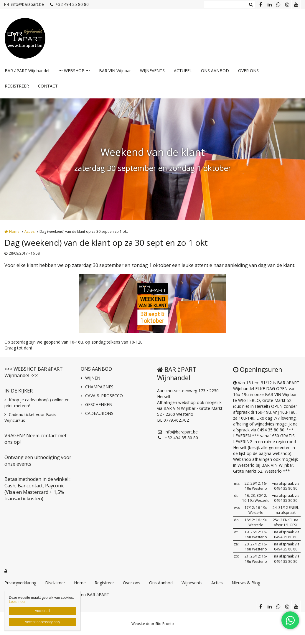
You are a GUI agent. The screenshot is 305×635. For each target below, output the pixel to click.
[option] (152, 303)
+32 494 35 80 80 (69, 4)
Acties (29, 231)
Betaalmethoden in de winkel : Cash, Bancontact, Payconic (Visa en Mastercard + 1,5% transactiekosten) (37, 489)
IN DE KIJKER (18, 390)
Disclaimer (55, 582)
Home (14, 231)
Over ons (131, 582)
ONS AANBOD (215, 70)
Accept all (42, 611)
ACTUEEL (183, 70)
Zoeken (250, 4)
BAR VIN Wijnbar (115, 70)
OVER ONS (248, 70)
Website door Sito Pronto (152, 623)
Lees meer (17, 602)
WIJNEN (92, 378)
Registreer (104, 582)
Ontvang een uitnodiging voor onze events (37, 460)
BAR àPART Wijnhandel (27, 70)
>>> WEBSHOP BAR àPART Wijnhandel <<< (33, 372)
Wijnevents (192, 582)
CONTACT (48, 86)
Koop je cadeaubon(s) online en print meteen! (37, 402)
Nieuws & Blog (246, 582)
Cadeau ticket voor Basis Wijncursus (30, 417)
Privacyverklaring (20, 582)
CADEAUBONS (99, 413)
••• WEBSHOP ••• (74, 70)
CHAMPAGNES (99, 387)
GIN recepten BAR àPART (84, 594)
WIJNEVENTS (152, 70)
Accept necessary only (42, 622)
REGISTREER (17, 86)
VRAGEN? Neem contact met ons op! (35, 438)
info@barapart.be (24, 4)
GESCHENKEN (98, 404)
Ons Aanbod (161, 582)
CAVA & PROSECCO (104, 395)
